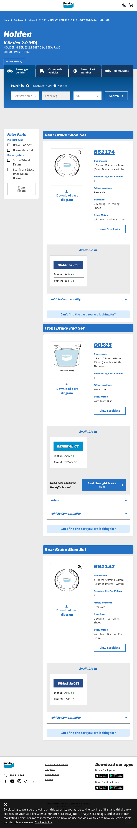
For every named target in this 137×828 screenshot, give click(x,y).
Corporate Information (56, 764)
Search (116, 96)
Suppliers (50, 769)
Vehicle (62, 85)
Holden (31, 20)
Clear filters (21, 189)
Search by (17, 86)
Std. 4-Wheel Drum (18, 162)
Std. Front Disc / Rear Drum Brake (20, 174)
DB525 (103, 345)
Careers (49, 779)
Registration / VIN (41, 85)
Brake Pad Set (19, 145)
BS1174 (104, 152)
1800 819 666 (14, 775)
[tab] (14, 62)
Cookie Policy (43, 822)
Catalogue (19, 20)
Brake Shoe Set (20, 150)
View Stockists (110, 229)
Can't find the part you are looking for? (88, 314)
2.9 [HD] (42, 20)
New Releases (52, 774)
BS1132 (104, 566)
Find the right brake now (105, 484)
